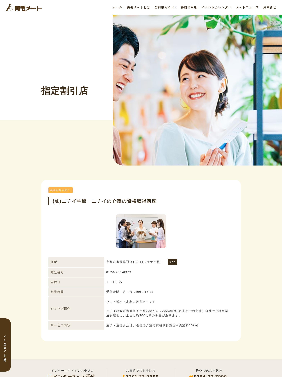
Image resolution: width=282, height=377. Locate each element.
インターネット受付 (4, 345)
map (172, 262)
